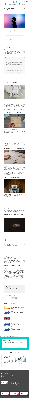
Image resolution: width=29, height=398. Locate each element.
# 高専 (19, 385)
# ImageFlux (17, 384)
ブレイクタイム (19, 4)
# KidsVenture (5, 346)
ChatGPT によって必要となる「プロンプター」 (10, 39)
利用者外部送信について (3, 376)
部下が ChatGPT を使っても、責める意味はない (10, 34)
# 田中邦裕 (13, 342)
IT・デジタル (10, 4)
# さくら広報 (5, 342)
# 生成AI (15, 385)
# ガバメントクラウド (17, 342)
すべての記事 (5, 4)
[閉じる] (15, 30)
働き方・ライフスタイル (14, 4)
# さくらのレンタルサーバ (12, 384)
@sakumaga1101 (3, 379)
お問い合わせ (24, 1)
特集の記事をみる (20, 363)
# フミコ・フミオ (8, 346)
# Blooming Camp (15, 386)
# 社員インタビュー (12, 385)
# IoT (17, 385)
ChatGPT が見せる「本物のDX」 (9, 31)
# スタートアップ (11, 386)
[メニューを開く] (27, 1)
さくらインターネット (24, 4)
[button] (2, 360)
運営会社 (1, 375)
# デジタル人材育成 (9, 342)
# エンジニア (21, 342)
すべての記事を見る (14, 298)
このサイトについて (2, 377)
